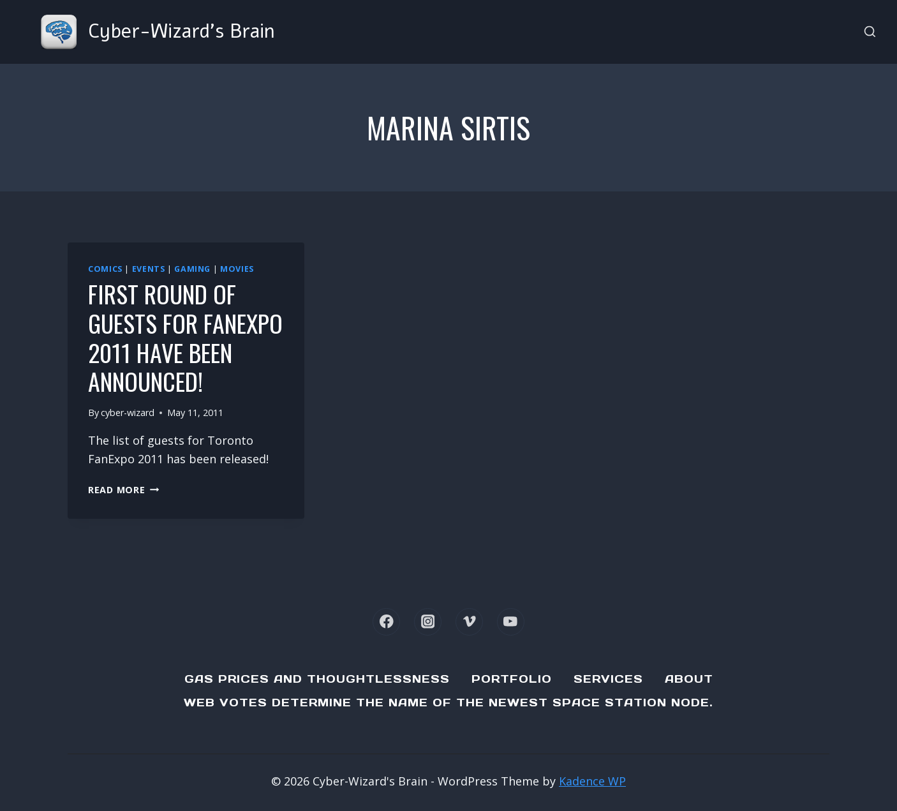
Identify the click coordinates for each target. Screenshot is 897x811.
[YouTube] (510, 622)
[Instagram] (427, 622)
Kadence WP (592, 781)
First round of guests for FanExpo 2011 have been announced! (185, 337)
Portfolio (511, 679)
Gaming (192, 269)
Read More (123, 490)
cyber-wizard (127, 412)
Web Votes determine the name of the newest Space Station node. (448, 703)
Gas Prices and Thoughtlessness (317, 679)
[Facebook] (386, 622)
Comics (105, 269)
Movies (237, 269)
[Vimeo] (469, 622)
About (689, 679)
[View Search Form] (870, 32)
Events (148, 269)
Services (608, 679)
